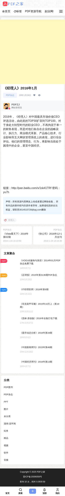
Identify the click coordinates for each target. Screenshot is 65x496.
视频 (6, 445)
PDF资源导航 (33, 11)
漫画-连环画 (10, 423)
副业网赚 (50, 11)
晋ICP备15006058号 (32, 477)
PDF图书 (8, 387)
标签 (18, 11)
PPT (6, 401)
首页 (6, 11)
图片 (6, 409)
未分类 (7, 416)
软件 (6, 452)
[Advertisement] (32, 51)
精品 (6, 438)
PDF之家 (40, 472)
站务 (6, 431)
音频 (6, 459)
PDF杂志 (10, 95)
